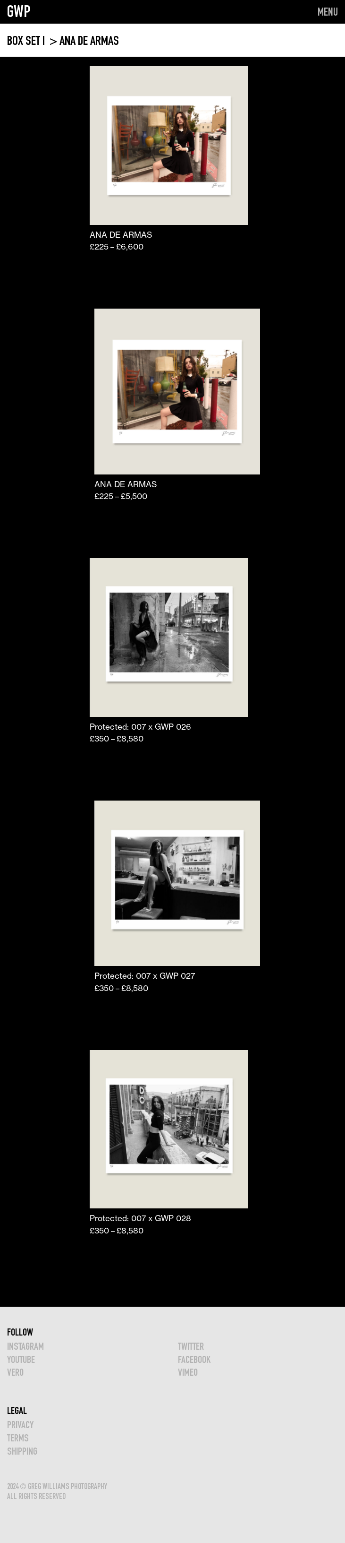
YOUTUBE (21, 1359)
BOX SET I (27, 40)
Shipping (22, 1451)
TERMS (18, 1437)
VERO (15, 1372)
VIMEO (188, 1372)
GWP (19, 11)
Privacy (20, 1424)
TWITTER (191, 1346)
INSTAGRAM (25, 1346)
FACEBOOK (194, 1359)
